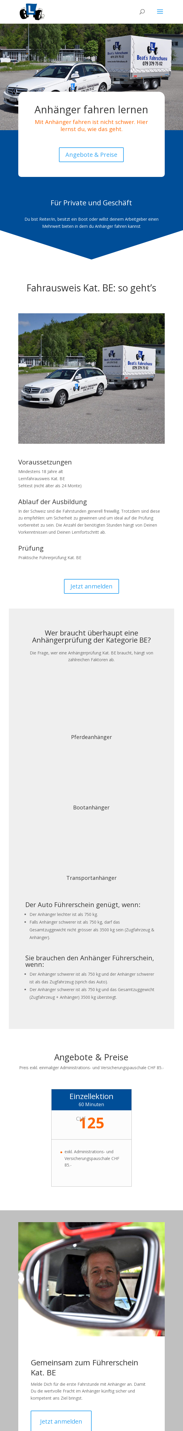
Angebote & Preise (91, 155)
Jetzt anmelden (91, 586)
